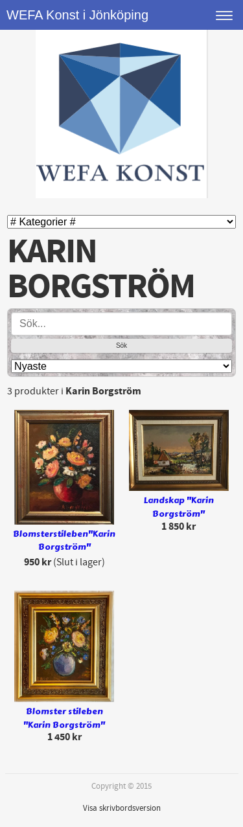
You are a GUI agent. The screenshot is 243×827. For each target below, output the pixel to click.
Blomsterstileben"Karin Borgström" (64, 541)
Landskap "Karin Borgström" (179, 507)
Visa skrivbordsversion (122, 808)
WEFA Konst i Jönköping (77, 15)
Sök (121, 345)
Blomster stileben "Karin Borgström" (64, 718)
